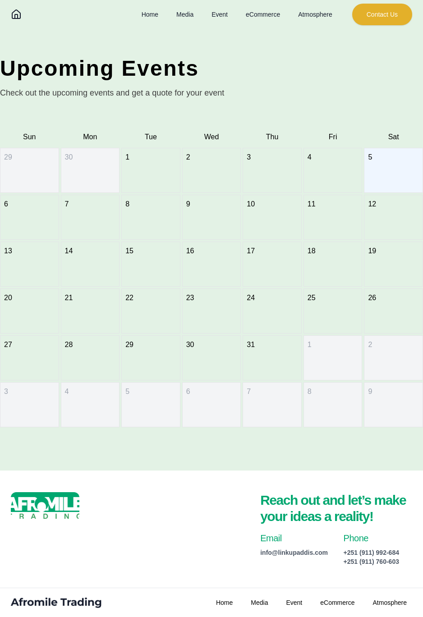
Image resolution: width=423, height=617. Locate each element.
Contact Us (382, 14)
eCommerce (263, 14)
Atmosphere (315, 14)
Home (150, 14)
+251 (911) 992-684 (371, 552)
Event (220, 14)
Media (184, 14)
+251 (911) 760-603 (371, 561)
